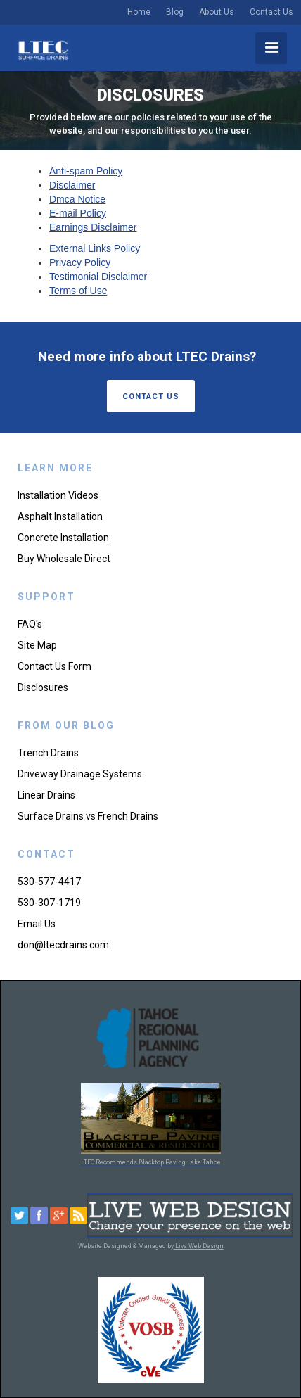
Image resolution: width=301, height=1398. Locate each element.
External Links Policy (94, 248)
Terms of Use (78, 290)
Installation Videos (58, 495)
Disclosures (43, 687)
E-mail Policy (77, 213)
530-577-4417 (49, 881)
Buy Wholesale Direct (64, 558)
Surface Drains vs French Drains (88, 816)
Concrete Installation (63, 537)
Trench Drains (48, 752)
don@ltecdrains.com (63, 945)
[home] (43, 50)
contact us (150, 396)
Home (138, 12)
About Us (216, 12)
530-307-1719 (49, 902)
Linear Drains (46, 795)
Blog (175, 12)
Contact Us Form (54, 666)
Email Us (37, 923)
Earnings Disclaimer (92, 227)
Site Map (37, 645)
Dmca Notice (77, 199)
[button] (271, 48)
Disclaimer (72, 185)
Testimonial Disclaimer (98, 276)
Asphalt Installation (60, 516)
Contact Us (271, 12)
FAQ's (30, 624)
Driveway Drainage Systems (80, 774)
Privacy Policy (79, 262)
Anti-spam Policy (85, 171)
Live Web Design (199, 1246)
